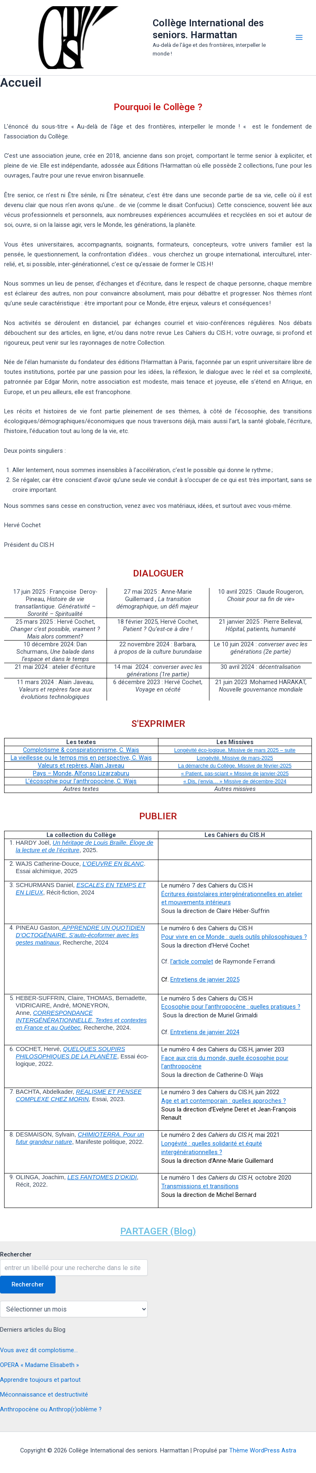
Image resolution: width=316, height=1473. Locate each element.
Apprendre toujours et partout (40, 1379)
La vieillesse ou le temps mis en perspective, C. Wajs (81, 757)
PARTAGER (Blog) (158, 1231)
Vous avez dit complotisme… (39, 1350)
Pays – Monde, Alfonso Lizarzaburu (81, 773)
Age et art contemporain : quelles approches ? (223, 1100)
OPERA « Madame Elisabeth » (39, 1365)
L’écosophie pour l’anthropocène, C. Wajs (81, 781)
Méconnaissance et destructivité (44, 1394)
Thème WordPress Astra (262, 1450)
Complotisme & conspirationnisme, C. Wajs (81, 750)
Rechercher (16, 1254)
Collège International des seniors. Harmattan (208, 28)
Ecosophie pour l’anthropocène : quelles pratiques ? (230, 1006)
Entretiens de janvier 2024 (204, 1032)
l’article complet (191, 961)
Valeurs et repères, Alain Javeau (81, 765)
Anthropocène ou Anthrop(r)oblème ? (51, 1409)
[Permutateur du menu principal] (299, 37)
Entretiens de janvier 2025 (204, 979)
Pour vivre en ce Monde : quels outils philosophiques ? (234, 937)
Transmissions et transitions (200, 1186)
